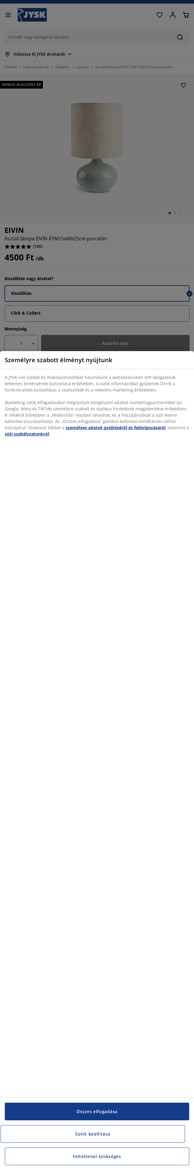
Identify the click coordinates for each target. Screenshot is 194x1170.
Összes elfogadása (97, 1111)
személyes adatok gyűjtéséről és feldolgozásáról (116, 427)
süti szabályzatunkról (27, 434)
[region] (97, 760)
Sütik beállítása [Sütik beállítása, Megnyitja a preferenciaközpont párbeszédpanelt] (92, 1134)
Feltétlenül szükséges (97, 1156)
